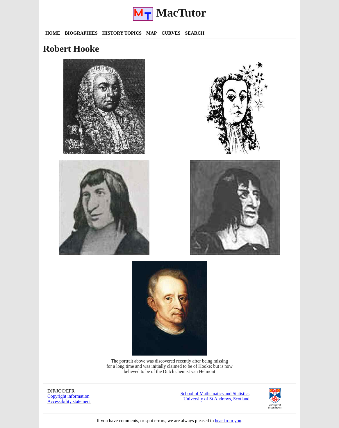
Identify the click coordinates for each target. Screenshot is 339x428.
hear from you (228, 420)
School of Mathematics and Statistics (215, 393)
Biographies (81, 33)
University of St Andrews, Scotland (216, 398)
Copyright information (68, 396)
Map (151, 33)
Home (52, 33)
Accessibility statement (69, 401)
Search (195, 33)
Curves (170, 33)
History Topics (122, 33)
